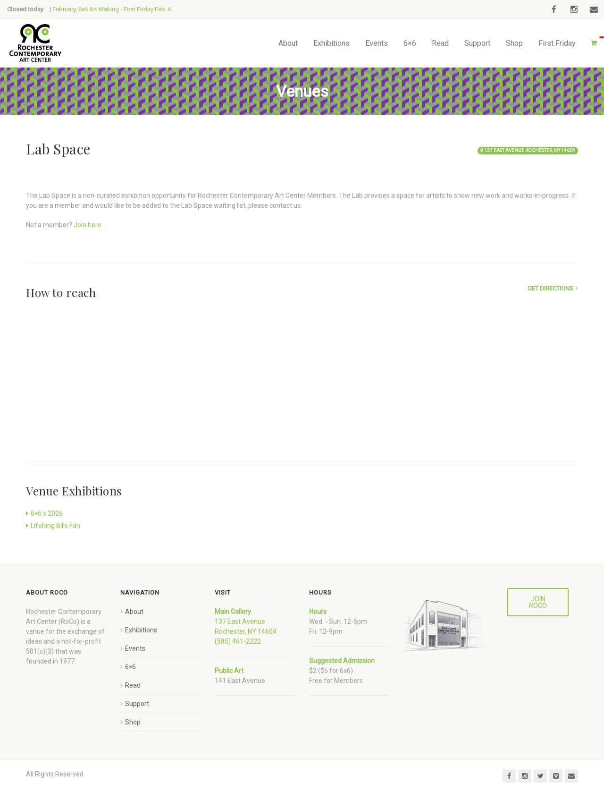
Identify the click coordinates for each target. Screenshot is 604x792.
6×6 (409, 43)
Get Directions (550, 288)
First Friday (557, 43)
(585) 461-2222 (238, 641)
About (288, 43)
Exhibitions (331, 43)
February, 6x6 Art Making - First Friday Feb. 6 (111, 9)
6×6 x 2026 (47, 513)
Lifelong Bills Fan (55, 525)
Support (477, 43)
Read (440, 43)
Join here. (88, 225)
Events (376, 43)
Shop (514, 43)
